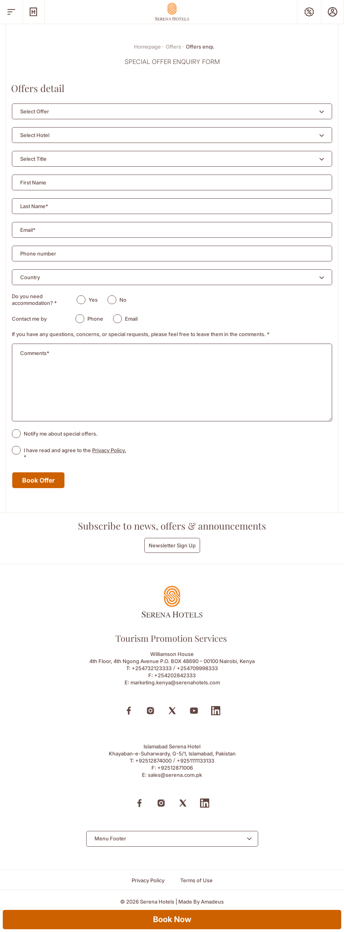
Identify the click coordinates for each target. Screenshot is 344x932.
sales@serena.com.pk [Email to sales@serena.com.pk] (175, 775)
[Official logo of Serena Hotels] (172, 615)
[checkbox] (16, 433)
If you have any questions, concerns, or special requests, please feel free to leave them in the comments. (141, 334)
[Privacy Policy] (148, 880)
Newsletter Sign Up (172, 545)
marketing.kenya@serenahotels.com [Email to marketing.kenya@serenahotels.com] (175, 682)
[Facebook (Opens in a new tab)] (129, 711)
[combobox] (172, 111)
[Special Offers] (309, 12)
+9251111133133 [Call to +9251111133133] (195, 760)
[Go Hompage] (172, 12)
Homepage (149, 46)
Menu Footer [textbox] (110, 838)
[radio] (81, 299)
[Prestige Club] (332, 12)
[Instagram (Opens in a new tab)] (150, 711)
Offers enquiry (203, 46)
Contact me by (29, 319)
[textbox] (34, 111)
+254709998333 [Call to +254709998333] (197, 668)
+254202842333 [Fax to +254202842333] (175, 675)
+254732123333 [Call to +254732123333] (152, 668)
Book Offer (38, 480)
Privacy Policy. (109, 450)
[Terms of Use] (196, 880)
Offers (175, 46)
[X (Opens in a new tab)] (172, 711)
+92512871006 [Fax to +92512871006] (175, 768)
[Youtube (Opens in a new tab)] (194, 711)
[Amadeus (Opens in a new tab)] (212, 901)
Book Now (172, 919)
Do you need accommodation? (34, 299)
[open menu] (11, 12)
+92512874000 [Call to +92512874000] (153, 760)
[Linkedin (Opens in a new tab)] (216, 711)
